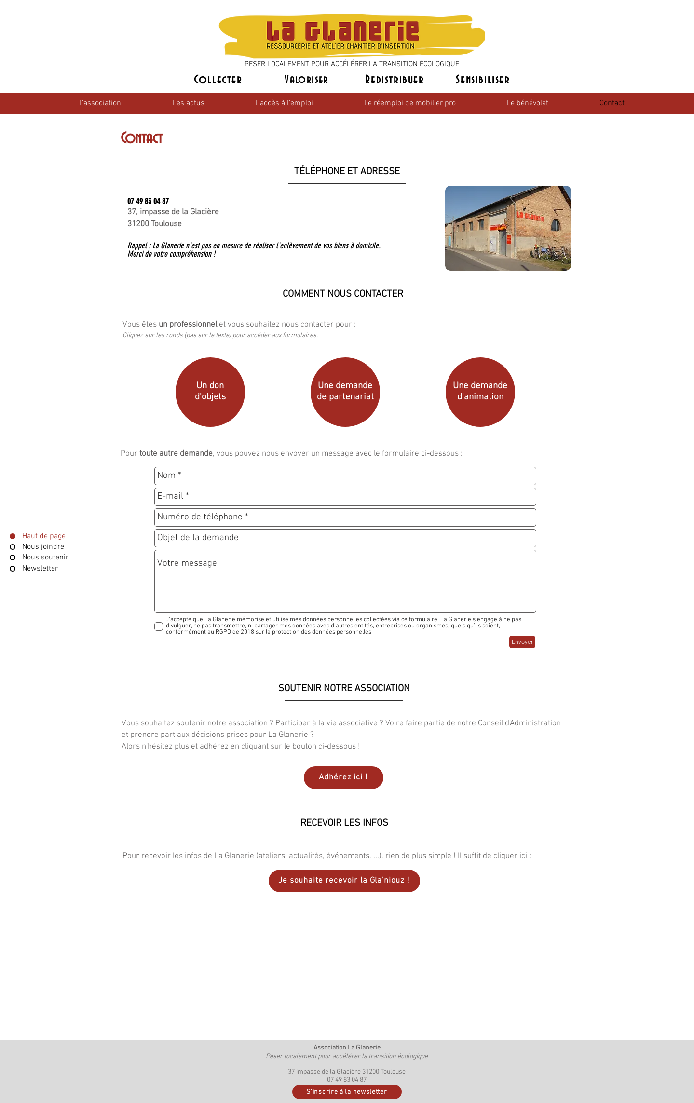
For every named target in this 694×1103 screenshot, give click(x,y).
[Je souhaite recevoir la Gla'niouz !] (344, 881)
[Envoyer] (522, 642)
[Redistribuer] (396, 80)
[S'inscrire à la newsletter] (347, 1092)
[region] (209, 393)
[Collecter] (219, 80)
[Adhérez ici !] (343, 777)
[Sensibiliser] (484, 80)
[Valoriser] (307, 80)
